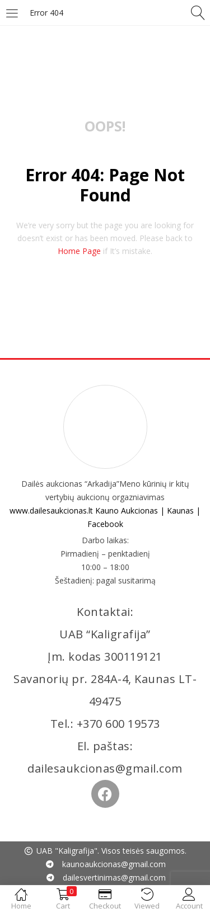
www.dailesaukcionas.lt (51, 510)
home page (79, 251)
